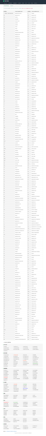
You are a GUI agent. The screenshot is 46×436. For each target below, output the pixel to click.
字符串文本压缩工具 (16, 388)
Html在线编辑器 (6, 384)
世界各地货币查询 (6, 420)
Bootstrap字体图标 (6, 428)
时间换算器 (24, 413)
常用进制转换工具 (6, 391)
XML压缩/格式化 (35, 356)
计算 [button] (29, 3)
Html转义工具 (34, 360)
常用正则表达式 (25, 364)
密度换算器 (24, 414)
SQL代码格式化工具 (25, 357)
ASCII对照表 (15, 427)
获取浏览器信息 (25, 395)
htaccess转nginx (15, 402)
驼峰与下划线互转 (25, 388)
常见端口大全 (34, 427)
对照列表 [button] (35, 3)
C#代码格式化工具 (6, 357)
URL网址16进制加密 (16, 370)
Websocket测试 (15, 395)
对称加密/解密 (15, 371)
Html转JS (14, 360)
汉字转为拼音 (5, 385)
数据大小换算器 (15, 414)
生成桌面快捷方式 (25, 402)
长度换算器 (5, 413)
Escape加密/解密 (6, 371)
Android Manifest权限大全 (16, 428)
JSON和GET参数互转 (35, 349)
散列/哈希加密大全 (6, 374)
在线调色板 (34, 403)
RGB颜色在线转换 (15, 391)
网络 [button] (23, 3)
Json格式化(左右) (25, 346)
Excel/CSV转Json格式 (16, 349)
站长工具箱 (6, 1)
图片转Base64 (6, 377)
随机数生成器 (25, 389)
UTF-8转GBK (15, 377)
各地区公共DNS (6, 396)
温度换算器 (14, 413)
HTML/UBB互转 (15, 363)
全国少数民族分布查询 (36, 420)
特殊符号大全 (15, 421)
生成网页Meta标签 (15, 403)
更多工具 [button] (11, 5)
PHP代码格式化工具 (25, 356)
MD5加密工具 (5, 370)
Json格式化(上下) (15, 346)
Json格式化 (5, 346)
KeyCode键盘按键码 (25, 378)
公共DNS (34, 395)
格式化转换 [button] (10, 3)
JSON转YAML (6, 350)
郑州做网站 (11, 431)
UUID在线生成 (35, 374)
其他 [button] (32, 3)
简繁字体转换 (34, 384)
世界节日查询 (25, 420)
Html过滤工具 (15, 364)
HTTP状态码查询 (25, 406)
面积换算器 (34, 410)
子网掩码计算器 (15, 410)
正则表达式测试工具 (35, 363)
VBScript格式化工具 (6, 360)
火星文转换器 (15, 385)
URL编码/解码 (6, 378)
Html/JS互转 (24, 360)
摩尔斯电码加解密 (15, 374)
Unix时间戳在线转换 (35, 389)
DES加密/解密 (34, 371)
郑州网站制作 (15, 431)
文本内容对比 (34, 385)
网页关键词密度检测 (16, 406)
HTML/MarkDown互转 (26, 363)
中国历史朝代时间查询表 (7, 421)
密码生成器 (24, 374)
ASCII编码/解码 (35, 377)
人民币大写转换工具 (16, 389)
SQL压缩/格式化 (15, 356)
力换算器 (34, 414)
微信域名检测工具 (6, 402)
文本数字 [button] (19, 3)
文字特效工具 (5, 388)
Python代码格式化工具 (36, 357)
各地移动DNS (34, 396)
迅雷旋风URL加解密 (25, 370)
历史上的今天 (25, 421)
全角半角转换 (34, 388)
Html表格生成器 (6, 363)
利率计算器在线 (6, 410)
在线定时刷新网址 (25, 403)
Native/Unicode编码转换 (16, 378)
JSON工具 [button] (5, 3)
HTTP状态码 (5, 427)
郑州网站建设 (8, 431)
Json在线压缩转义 (35, 346)
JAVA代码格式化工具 (16, 357)
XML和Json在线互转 (6, 349)
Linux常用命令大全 (25, 428)
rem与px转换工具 (35, 402)
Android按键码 (35, 378)
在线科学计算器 (25, 410)
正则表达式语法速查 (35, 364)
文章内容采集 (25, 384)
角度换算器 (5, 414)
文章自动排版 (15, 384)
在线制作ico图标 (6, 403)
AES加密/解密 (25, 371)
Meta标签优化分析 (6, 406)
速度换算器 (34, 413)
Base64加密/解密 (35, 370)
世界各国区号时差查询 (16, 420)
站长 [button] (26, 3)
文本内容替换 (25, 385)
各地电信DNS (15, 396)
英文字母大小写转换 (6, 389)
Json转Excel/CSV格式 (26, 349)
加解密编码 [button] (15, 3)
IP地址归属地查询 (6, 395)
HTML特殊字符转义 (6, 5)
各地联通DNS (25, 396)
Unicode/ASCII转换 (25, 377)
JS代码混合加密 (6, 356)
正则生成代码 (5, 364)
